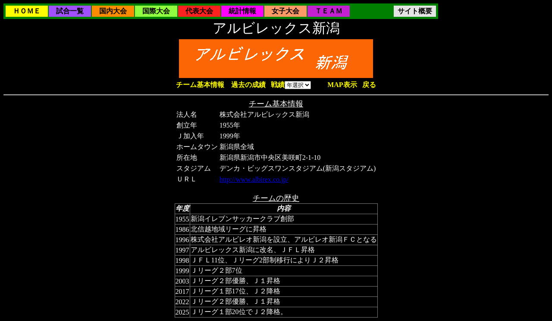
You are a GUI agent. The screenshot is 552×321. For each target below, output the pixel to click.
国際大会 (156, 11)
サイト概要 (415, 11)
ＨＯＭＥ (27, 11)
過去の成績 (248, 84)
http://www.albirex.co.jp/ (254, 179)
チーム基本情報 (200, 84)
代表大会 (199, 11)
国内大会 (113, 11)
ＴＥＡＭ (328, 11)
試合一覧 (70, 11)
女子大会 (285, 11)
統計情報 (242, 11)
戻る (369, 84)
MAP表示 (342, 84)
